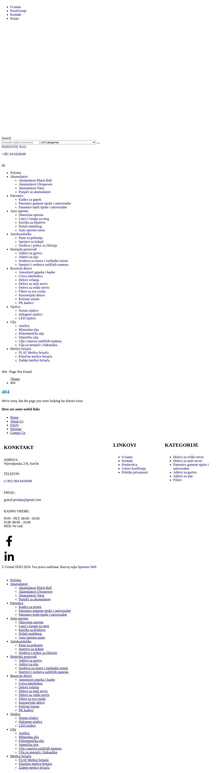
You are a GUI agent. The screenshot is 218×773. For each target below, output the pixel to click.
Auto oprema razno (32, 230)
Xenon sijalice (28, 310)
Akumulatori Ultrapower (36, 184)
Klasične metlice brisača (35, 356)
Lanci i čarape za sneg (34, 218)
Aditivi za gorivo (30, 253)
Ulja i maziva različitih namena (40, 341)
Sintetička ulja (28, 337)
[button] (6, 138)
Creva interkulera (31, 276)
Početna (15, 173)
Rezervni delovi (21, 268)
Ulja (13, 322)
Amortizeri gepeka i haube (37, 272)
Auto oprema (19, 211)
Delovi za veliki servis (34, 287)
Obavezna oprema (31, 215)
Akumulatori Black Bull (35, 180)
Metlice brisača (20, 349)
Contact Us (18, 433)
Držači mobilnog (30, 226)
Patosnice (16, 196)
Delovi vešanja (29, 280)
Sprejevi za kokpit (31, 241)
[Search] (98, 143)
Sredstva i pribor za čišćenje (38, 245)
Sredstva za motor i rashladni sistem (43, 261)
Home (14, 417)
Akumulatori (19, 176)
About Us (16, 421)
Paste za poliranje (31, 238)
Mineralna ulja (29, 329)
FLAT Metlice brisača (34, 352)
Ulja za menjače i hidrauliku (38, 345)
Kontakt (15, 14)
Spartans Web (87, 567)
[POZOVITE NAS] (109, 150)
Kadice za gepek (30, 199)
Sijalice (15, 306)
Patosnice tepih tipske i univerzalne (43, 207)
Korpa (14, 18)
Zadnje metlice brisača (34, 360)
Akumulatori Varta (31, 188)
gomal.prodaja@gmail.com (22, 500)
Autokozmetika (20, 234)
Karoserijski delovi (32, 295)
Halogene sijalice (30, 314)
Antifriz (24, 326)
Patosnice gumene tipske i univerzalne (45, 203)
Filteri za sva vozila (32, 291)
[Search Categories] (68, 142)
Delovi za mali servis (33, 284)
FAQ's (14, 425)
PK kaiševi (26, 303)
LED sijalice (27, 318)
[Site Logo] (109, 130)
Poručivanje (18, 11)
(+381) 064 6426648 (18, 481)
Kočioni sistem (29, 299)
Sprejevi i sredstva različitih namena (43, 264)
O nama (15, 7)
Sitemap (15, 429)
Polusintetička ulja (31, 333)
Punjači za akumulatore (35, 192)
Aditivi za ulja (28, 257)
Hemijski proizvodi (23, 249)
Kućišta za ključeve (32, 222)
